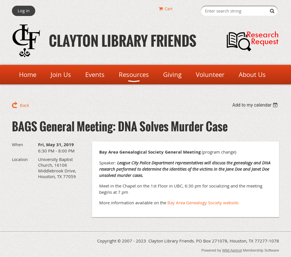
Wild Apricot (232, 250)
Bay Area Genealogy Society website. (203, 202)
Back (24, 105)
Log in (24, 10)
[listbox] (255, 105)
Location (20, 159)
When (17, 144)
